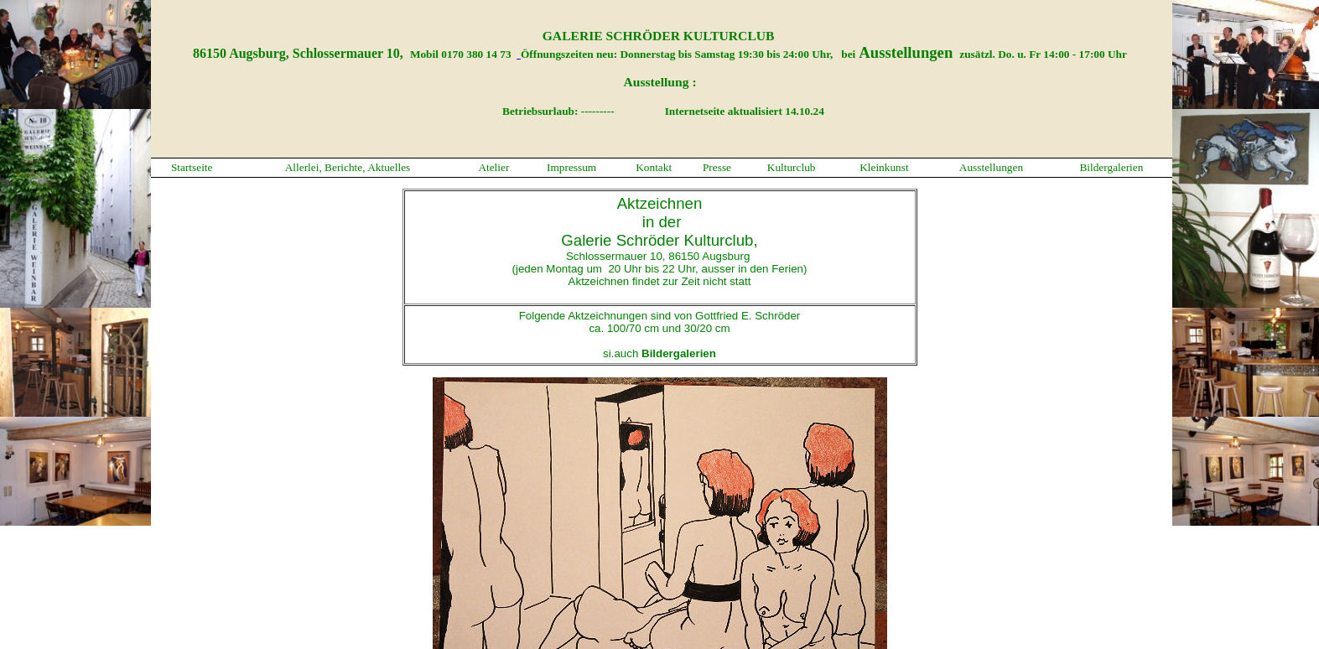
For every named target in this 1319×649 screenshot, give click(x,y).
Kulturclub (791, 167)
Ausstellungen (991, 167)
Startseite (192, 167)
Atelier (493, 167)
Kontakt (654, 167)
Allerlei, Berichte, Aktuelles (348, 167)
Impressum (571, 167)
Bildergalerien (1111, 167)
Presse (717, 167)
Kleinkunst (884, 167)
